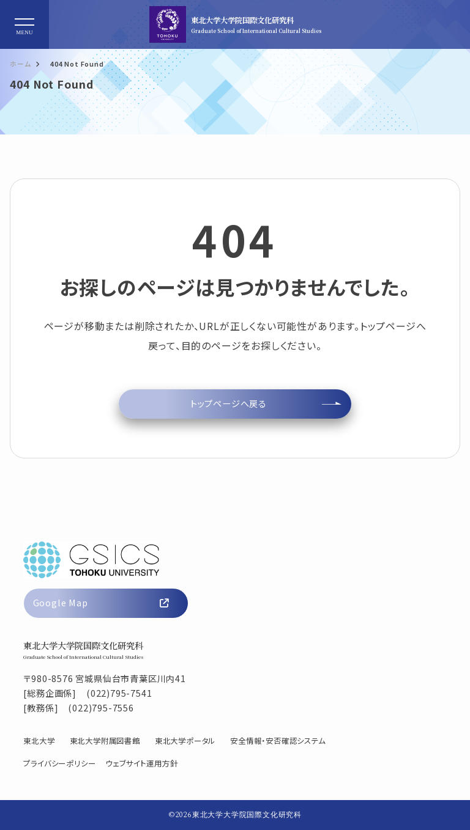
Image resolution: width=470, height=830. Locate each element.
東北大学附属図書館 (105, 740)
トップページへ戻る (228, 403)
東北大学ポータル (185, 740)
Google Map (101, 603)
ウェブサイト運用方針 (141, 763)
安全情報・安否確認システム (277, 740)
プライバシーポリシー (59, 763)
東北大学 (38, 740)
